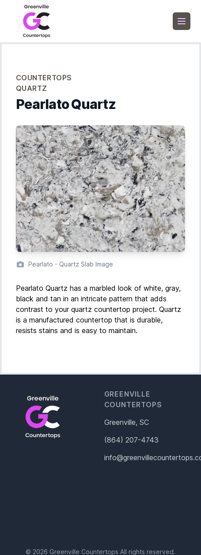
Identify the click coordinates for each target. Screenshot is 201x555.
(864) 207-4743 (131, 439)
